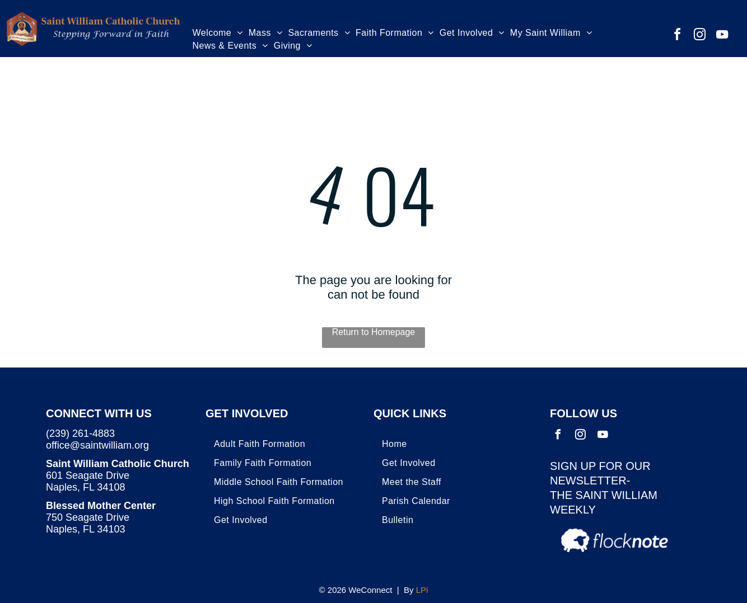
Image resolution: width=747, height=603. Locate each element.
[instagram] (699, 36)
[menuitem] (218, 34)
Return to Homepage (373, 332)
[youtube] (722, 36)
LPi (422, 590)
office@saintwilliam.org (97, 445)
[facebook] (677, 36)
